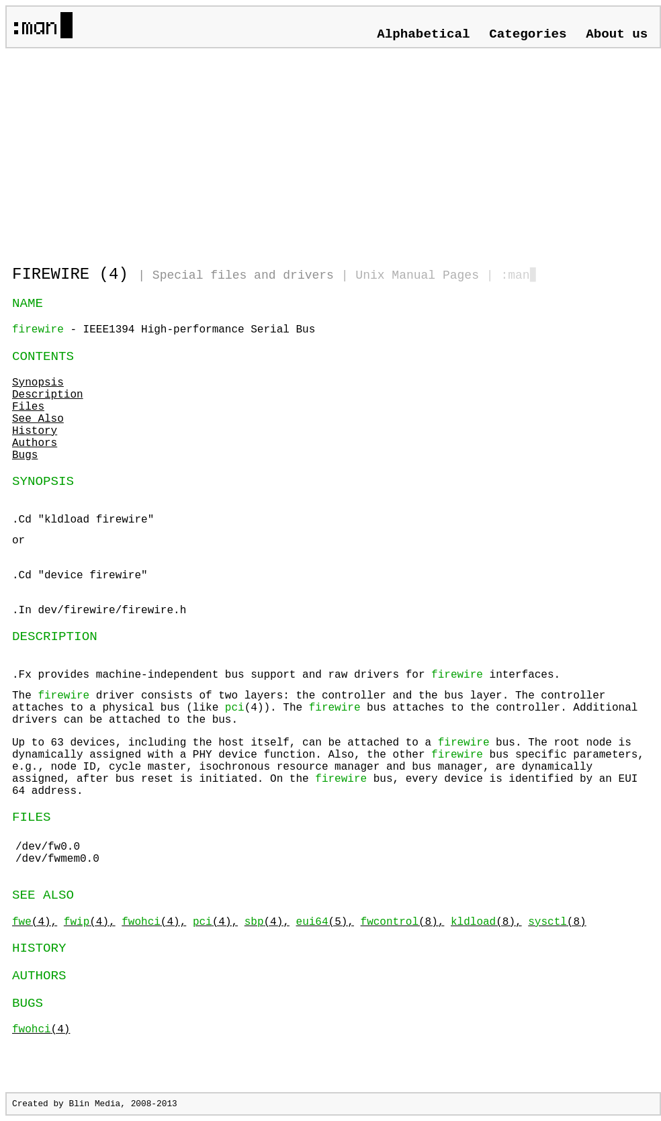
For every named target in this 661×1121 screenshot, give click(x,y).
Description (47, 395)
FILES (31, 817)
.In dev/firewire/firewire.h (99, 610)
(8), (403, 922)
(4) (41, 1030)
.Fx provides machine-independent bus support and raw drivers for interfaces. (333, 697)
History (34, 431)
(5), (325, 922)
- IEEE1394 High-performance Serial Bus (163, 330)
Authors (34, 443)
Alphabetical (423, 34)
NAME (27, 303)
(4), (34, 922)
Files (28, 407)
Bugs (25, 455)
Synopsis (38, 383)
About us (617, 34)
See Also (38, 419)
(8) (557, 922)
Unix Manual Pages (417, 275)
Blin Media (94, 1104)
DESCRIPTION (54, 636)
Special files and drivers (243, 275)
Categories (527, 34)
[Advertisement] (169, 151)
